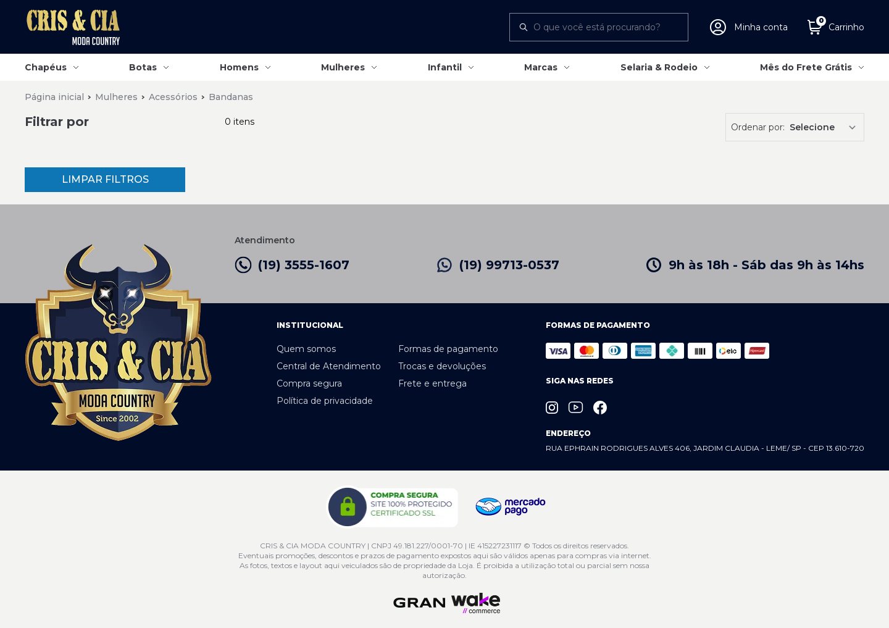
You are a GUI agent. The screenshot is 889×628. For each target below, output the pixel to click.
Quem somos (306, 348)
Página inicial (54, 97)
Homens (239, 67)
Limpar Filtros (105, 179)
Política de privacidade (325, 400)
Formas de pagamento (448, 348)
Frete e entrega (432, 383)
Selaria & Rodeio (659, 67)
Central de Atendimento (329, 366)
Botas (143, 67)
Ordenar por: (758, 127)
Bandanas (231, 97)
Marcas (540, 67)
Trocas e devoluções (442, 366)
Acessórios (173, 97)
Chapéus (46, 67)
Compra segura (309, 383)
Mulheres (343, 67)
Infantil (445, 67)
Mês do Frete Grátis (806, 67)
